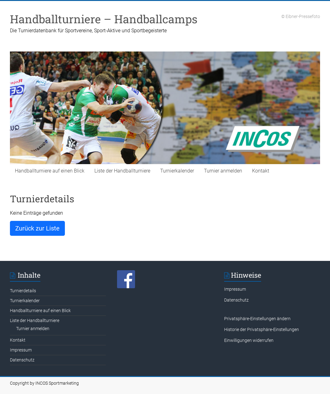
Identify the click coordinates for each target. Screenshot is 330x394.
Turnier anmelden (223, 171)
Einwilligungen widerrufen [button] (248, 340)
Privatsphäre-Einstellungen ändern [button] (257, 318)
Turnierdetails (23, 290)
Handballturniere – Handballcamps (103, 18)
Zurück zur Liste (37, 228)
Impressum (21, 349)
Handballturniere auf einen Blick (49, 171)
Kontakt (260, 171)
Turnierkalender (177, 171)
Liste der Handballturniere (122, 171)
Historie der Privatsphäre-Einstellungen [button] (261, 329)
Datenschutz (22, 359)
